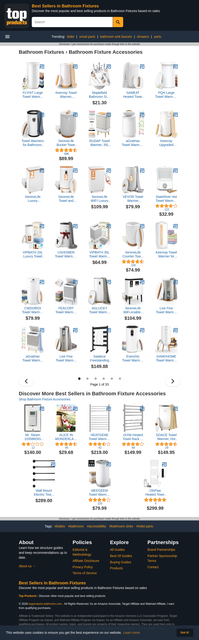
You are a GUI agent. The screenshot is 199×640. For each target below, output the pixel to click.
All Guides (117, 549)
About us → (27, 566)
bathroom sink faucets (116, 36)
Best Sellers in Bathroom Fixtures (65, 6)
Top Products (28, 596)
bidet (70, 36)
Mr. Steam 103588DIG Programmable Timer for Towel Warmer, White (33, 437)
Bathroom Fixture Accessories (105, 52)
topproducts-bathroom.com (45, 603)
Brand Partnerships (161, 549)
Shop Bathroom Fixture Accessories (45, 399)
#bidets (60, 526)
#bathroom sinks (121, 526)
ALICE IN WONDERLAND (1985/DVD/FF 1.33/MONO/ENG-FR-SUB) (66, 437)
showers (143, 36)
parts (157, 36)
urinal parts (87, 36)
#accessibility (96, 526)
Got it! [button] (184, 632)
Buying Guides (120, 562)
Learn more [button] (131, 632)
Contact (153, 567)
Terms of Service (85, 573)
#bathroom (76, 526)
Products (116, 568)
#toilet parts (144, 526)
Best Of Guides (121, 556)
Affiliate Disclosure (86, 561)
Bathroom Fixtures (41, 52)
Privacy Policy (83, 567)
